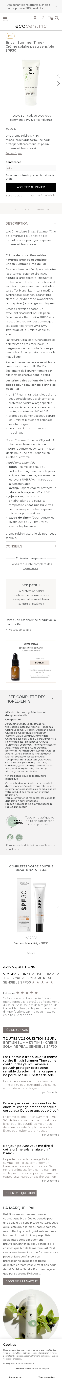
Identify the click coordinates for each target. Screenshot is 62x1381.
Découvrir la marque (22, 1281)
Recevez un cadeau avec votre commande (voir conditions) (31, 118)
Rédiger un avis (16, 1029)
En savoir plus (14, 153)
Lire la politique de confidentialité (18, 1363)
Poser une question (20, 1193)
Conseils (14, 546)
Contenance (13, 162)
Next (59, 83)
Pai (10, 35)
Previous (59, 75)
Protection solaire (19, 629)
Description (17, 223)
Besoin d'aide (14, 195)
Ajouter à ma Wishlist (43, 195)
